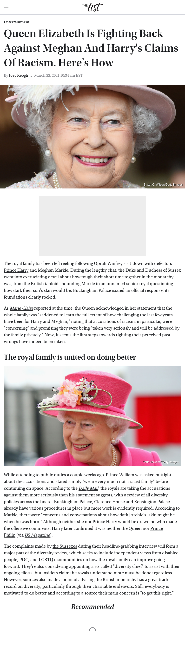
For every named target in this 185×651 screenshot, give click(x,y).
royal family (23, 263)
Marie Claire (21, 308)
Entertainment (16, 22)
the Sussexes (65, 546)
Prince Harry (16, 270)
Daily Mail (88, 488)
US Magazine (37, 535)
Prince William (120, 474)
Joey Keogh (18, 75)
